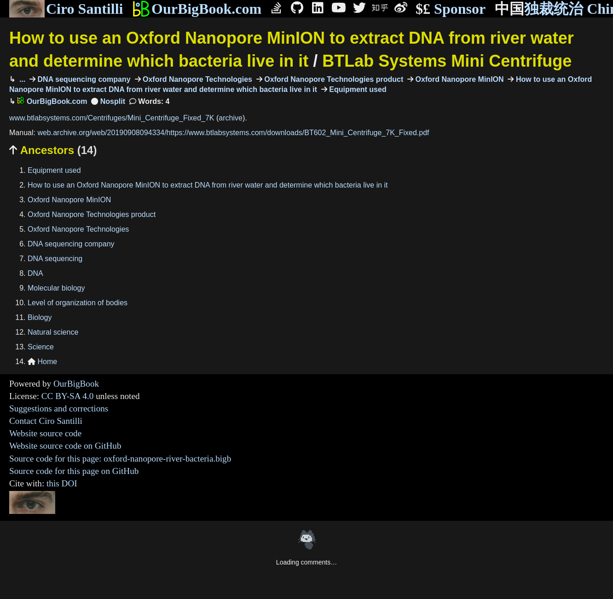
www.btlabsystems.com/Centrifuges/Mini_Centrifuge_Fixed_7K (111, 118)
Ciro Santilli (66, 8)
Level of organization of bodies (77, 303)
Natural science (53, 332)
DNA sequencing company (83, 79)
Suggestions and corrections (58, 408)
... (21, 79)
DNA (35, 273)
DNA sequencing (55, 258)
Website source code (45, 433)
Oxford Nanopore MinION (458, 79)
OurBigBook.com (196, 8)
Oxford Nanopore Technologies (196, 79)
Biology (40, 317)
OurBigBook (76, 383)
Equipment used (357, 89)
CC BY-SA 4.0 (67, 396)
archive (231, 118)
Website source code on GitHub (65, 446)
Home (42, 361)
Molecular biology (56, 288)
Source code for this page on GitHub (74, 471)
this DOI (61, 483)
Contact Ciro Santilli (45, 421)
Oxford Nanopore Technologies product (332, 79)
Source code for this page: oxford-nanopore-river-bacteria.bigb (120, 458)
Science (41, 347)
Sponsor (451, 8)
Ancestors (53, 150)
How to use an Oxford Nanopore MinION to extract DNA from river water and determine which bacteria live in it (208, 185)
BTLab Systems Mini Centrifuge (447, 60)
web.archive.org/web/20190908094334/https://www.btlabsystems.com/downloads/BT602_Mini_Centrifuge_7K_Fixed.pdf (233, 133)
